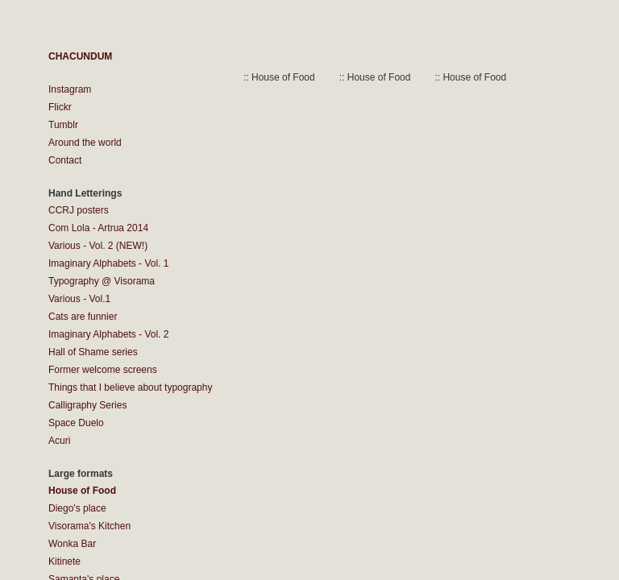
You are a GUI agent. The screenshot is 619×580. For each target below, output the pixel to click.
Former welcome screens (102, 369)
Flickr (60, 107)
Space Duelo (76, 423)
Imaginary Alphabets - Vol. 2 (108, 334)
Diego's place (77, 508)
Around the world (85, 142)
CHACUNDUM (80, 56)
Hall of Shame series (93, 352)
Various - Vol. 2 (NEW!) (97, 245)
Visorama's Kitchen (89, 526)
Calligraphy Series (87, 405)
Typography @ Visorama (101, 281)
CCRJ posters (78, 210)
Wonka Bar (72, 543)
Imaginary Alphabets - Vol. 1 (108, 263)
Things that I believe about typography (130, 387)
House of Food (82, 490)
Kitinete (64, 561)
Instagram (69, 89)
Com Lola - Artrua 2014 (98, 228)
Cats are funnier (82, 316)
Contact (64, 160)
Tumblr (63, 124)
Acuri (59, 440)
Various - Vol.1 (79, 298)
